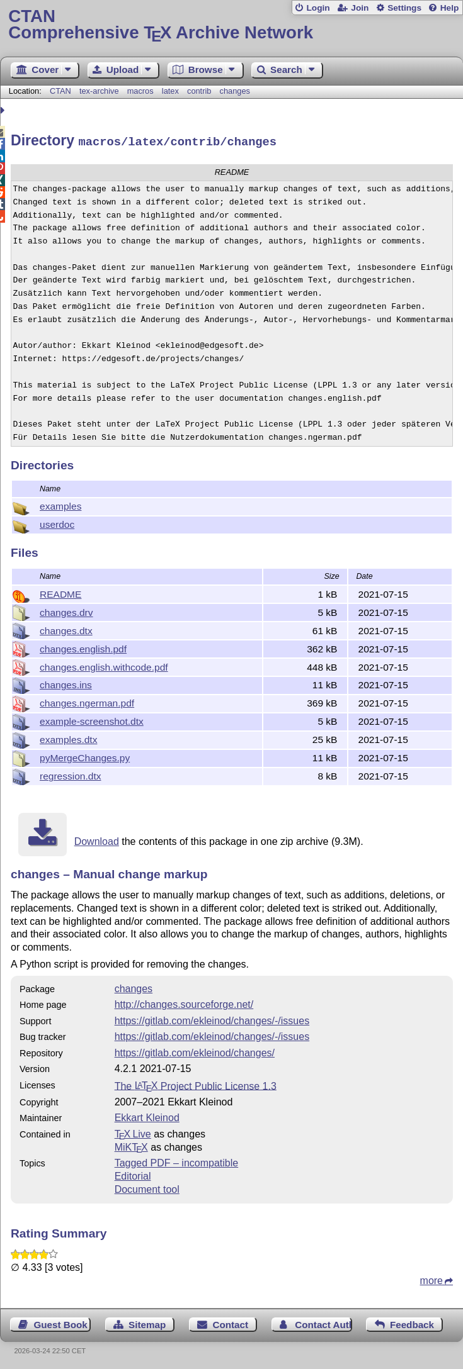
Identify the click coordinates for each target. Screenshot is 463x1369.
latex (170, 91)
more (431, 1278)
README (60, 592)
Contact (231, 1322)
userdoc (57, 522)
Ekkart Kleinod (147, 1115)
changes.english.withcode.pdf (104, 665)
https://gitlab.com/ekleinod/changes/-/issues (212, 1019)
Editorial (133, 1174)
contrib (199, 91)
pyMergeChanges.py (85, 756)
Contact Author (323, 1322)
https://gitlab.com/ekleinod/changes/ (195, 1051)
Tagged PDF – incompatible (177, 1161)
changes (235, 91)
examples (60, 504)
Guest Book (61, 1322)
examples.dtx (68, 737)
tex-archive (99, 91)
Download (96, 839)
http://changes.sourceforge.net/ (184, 1002)
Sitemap (147, 1322)
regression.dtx (70, 774)
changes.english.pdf (83, 647)
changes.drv (66, 610)
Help (449, 8)
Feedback (412, 1322)
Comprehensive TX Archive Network (231, 25)
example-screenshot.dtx (92, 719)
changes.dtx (66, 628)
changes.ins (66, 683)
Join (360, 8)
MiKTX (131, 1145)
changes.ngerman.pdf (87, 701)
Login (317, 8)
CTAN (60, 91)
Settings (404, 8)
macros (140, 91)
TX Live (133, 1132)
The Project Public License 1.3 (196, 1083)
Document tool (147, 1187)
